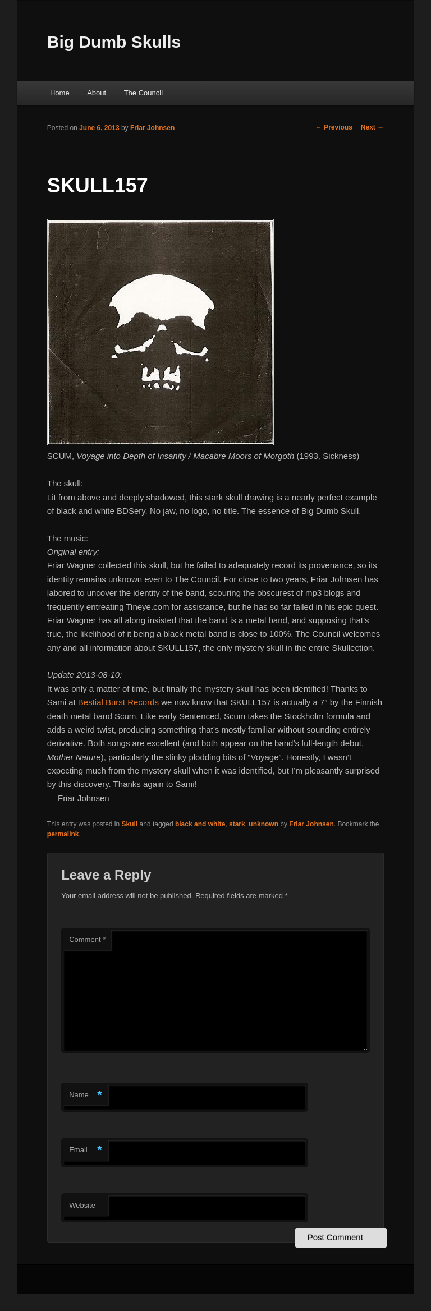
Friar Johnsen (152, 128)
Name (85, 1095)
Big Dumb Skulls (114, 42)
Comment (87, 939)
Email (85, 1150)
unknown (263, 824)
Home (60, 93)
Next (372, 127)
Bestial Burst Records (118, 702)
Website (82, 1205)
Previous (333, 127)
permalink (63, 834)
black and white (200, 824)
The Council (143, 93)
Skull (130, 824)
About (96, 93)
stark (237, 824)
